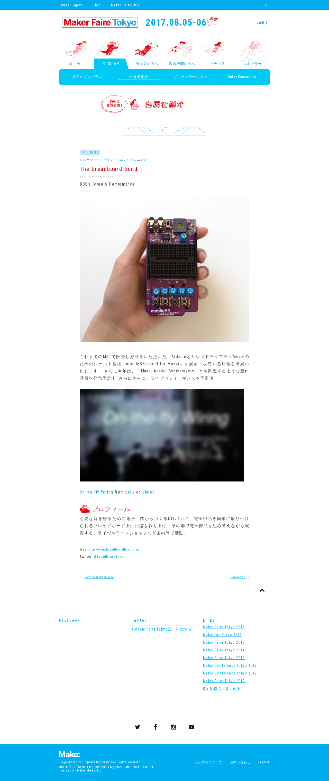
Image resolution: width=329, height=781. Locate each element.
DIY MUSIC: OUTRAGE (221, 689)
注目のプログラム (87, 77)
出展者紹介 (138, 77)
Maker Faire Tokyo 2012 (224, 681)
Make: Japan (71, 5)
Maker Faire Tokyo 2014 (224, 650)
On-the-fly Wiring (96, 492)
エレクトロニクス (133, 159)
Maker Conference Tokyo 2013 (230, 665)
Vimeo (148, 492)
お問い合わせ (240, 762)
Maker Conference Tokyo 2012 (230, 673)
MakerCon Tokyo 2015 (222, 635)
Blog (97, 5)
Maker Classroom (241, 77)
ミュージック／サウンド (98, 159)
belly (130, 492)
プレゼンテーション (190, 77)
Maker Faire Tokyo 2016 (224, 627)
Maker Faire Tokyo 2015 (224, 642)
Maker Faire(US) (125, 5)
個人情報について (208, 762)
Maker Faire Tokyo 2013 (224, 658)
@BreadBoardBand (108, 556)
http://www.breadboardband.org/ (114, 549)
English (263, 22)
